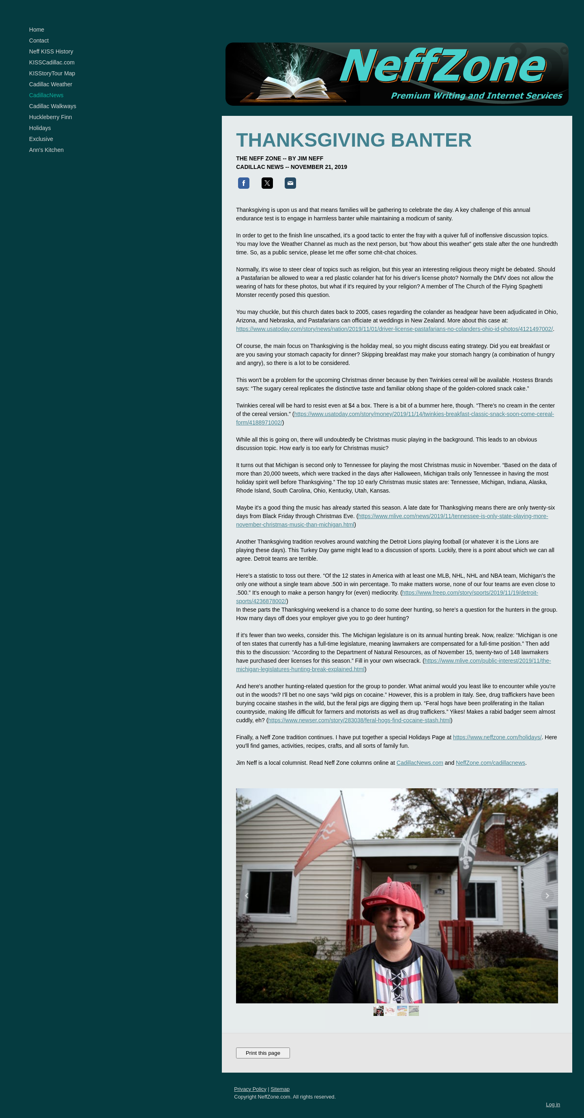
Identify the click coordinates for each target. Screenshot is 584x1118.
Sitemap (280, 1078)
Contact (39, 40)
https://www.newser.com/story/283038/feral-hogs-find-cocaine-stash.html (359, 709)
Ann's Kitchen (46, 150)
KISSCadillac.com (52, 62)
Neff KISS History (51, 51)
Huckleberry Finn (50, 117)
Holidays (40, 128)
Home (36, 29)
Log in (553, 1094)
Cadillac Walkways (52, 106)
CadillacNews (46, 95)
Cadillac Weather (50, 84)
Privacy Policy (250, 1078)
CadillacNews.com (420, 752)
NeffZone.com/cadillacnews (490, 752)
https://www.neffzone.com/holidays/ (497, 726)
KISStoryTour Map (52, 73)
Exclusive (41, 139)
